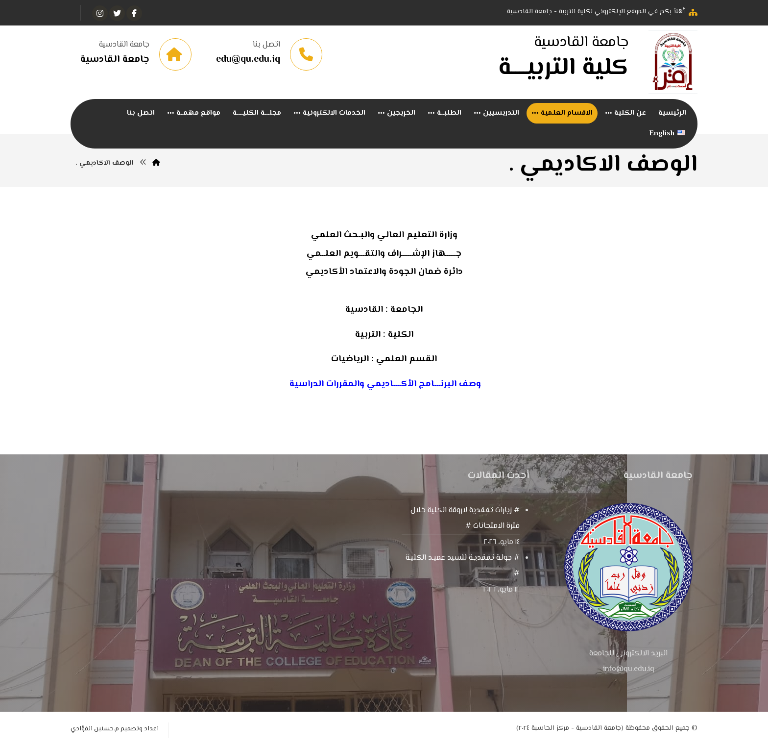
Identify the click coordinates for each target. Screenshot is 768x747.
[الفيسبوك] (134, 13)
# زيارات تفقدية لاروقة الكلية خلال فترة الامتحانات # (465, 519)
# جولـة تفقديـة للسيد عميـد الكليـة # (463, 566)
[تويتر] (117, 13)
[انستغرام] (100, 13)
